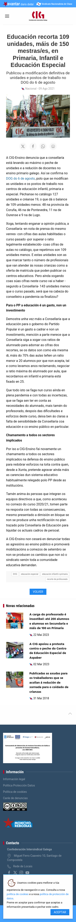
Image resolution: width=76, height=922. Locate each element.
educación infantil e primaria (54, 574)
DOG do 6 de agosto (20, 178)
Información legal (14, 779)
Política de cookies (15, 791)
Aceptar (60, 912)
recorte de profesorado (57, 579)
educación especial (29, 574)
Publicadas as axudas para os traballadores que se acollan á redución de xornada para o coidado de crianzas (48, 683)
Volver (38, 591)
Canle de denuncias (15, 798)
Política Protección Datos (19, 785)
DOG (15, 574)
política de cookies (18, 894)
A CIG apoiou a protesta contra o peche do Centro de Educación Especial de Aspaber (47, 651)
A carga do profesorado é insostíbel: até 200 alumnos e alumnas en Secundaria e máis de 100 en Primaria (49, 621)
